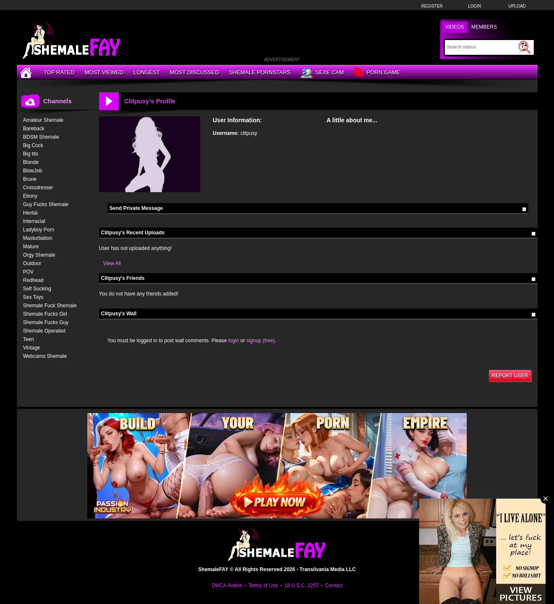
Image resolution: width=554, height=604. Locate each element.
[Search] (482, 47)
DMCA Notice (227, 585)
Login (474, 6)
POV (28, 272)
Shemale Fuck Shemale (50, 306)
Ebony (30, 196)
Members (484, 27)
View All (112, 263)
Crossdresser (38, 188)
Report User (510, 376)
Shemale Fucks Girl (45, 314)
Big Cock (33, 145)
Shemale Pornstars (260, 72)
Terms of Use (263, 585)
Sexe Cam (322, 73)
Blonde (31, 162)
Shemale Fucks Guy (46, 322)
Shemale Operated (44, 331)
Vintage (31, 348)
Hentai (30, 213)
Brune (30, 179)
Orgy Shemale (39, 255)
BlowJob (32, 171)
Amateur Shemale (43, 120)
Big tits (30, 154)
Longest (147, 72)
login (234, 341)
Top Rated (59, 72)
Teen (28, 339)
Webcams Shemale (45, 356)
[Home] (27, 72)
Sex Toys (33, 297)
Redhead (33, 280)
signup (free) (260, 341)
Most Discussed (194, 72)
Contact (333, 585)
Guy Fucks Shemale (46, 204)
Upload (517, 6)
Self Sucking (37, 289)
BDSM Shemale (41, 137)
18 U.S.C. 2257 (301, 585)
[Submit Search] (524, 47)
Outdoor (32, 263)
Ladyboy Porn (38, 230)
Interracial (34, 221)
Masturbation (37, 238)
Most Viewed (103, 72)
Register (432, 6)
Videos (454, 27)
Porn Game (377, 72)
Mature (31, 247)
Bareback (34, 129)
